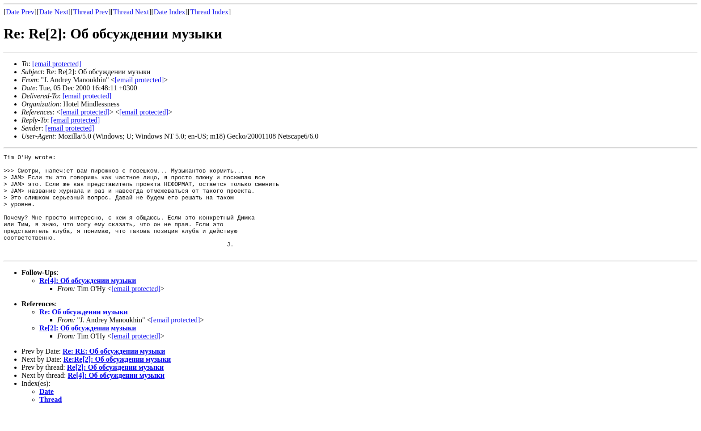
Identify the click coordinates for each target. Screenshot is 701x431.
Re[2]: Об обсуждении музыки (87, 348)
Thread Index (209, 12)
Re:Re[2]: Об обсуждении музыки (117, 379)
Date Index (170, 12)
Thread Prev (90, 12)
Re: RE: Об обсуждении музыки (114, 371)
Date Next (53, 12)
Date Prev (20, 12)
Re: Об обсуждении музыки (83, 332)
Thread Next (131, 12)
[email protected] (87, 96)
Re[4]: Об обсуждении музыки (87, 300)
